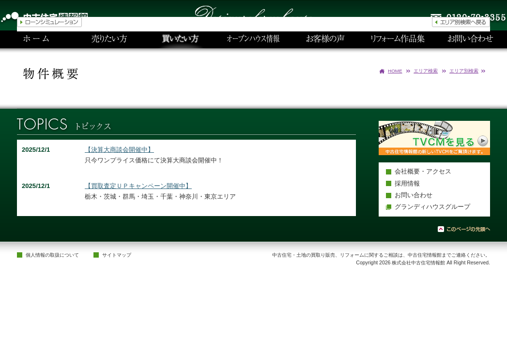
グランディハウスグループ (432, 206)
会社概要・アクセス (423, 171)
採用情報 (407, 183)
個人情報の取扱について (52, 255)
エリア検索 (426, 70)
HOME (395, 70)
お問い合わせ (413, 195)
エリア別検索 (463, 70)
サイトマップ (116, 255)
